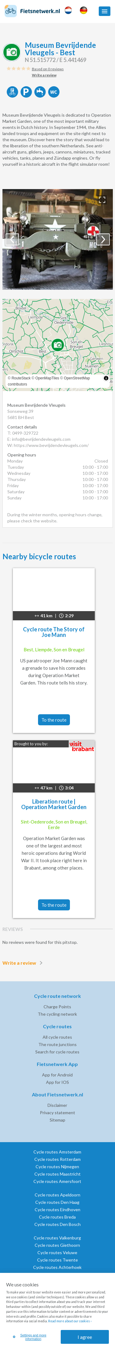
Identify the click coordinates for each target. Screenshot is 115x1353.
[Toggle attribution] (106, 378)
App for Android (57, 1074)
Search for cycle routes (57, 1051)
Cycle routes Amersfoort (57, 1181)
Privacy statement (57, 1112)
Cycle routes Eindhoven (57, 1209)
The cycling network (57, 1014)
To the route (54, 720)
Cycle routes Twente (57, 1259)
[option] (57, 239)
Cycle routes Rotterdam (57, 1159)
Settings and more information (30, 1337)
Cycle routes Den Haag (57, 1202)
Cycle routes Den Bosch (57, 1224)
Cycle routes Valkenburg (57, 1237)
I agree (85, 1337)
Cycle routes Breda (57, 1216)
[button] (104, 11)
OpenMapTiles (47, 378)
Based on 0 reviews (48, 69)
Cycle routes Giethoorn (57, 1245)
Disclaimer (57, 1105)
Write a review (23, 963)
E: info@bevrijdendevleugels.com (39, 439)
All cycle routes (57, 1037)
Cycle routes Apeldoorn (57, 1194)
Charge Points (57, 1006)
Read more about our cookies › (69, 1321)
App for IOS (57, 1082)
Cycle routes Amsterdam (57, 1151)
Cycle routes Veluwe (57, 1252)
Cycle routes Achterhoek (57, 1267)
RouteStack (21, 378)
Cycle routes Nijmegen (57, 1166)
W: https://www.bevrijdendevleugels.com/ (48, 445)
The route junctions (57, 1044)
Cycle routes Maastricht (57, 1174)
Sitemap (57, 1119)
